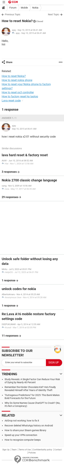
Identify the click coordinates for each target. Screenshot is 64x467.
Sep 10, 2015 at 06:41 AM (33, 33)
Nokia (35, 7)
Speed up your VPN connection (21, 435)
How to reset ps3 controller (18, 92)
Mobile (24, 7)
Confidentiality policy (42, 449)
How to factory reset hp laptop (20, 96)
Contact (58, 449)
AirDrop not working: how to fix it (22, 420)
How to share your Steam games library (25, 430)
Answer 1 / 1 (9, 118)
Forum (12, 7)
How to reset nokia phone (17, 80)
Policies (32, 453)
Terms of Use (25, 449)
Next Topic (53, 14)
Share (9, 62)
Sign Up (6, 449)
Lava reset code (11, 100)
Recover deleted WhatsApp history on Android (29, 425)
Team (14, 449)
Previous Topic (12, 14)
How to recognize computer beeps (23, 439)
